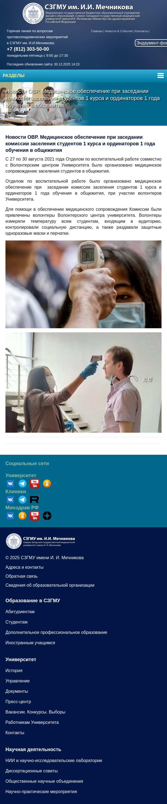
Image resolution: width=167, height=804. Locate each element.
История (13, 670)
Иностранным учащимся (30, 642)
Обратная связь (21, 576)
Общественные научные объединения (44, 781)
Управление (17, 681)
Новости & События (118, 31)
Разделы (14, 75)
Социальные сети (27, 463)
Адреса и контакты (24, 567)
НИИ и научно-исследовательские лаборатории (53, 760)
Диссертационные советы (31, 771)
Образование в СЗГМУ (32, 600)
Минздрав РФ (22, 507)
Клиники (15, 491)
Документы (16, 691)
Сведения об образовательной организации (49, 585)
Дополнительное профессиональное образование (56, 632)
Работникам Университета (32, 722)
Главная (96, 31)
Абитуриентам (20, 611)
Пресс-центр (18, 701)
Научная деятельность (33, 749)
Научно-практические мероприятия (41, 791)
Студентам (16, 622)
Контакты (141, 31)
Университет (20, 475)
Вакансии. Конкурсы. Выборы (35, 712)
